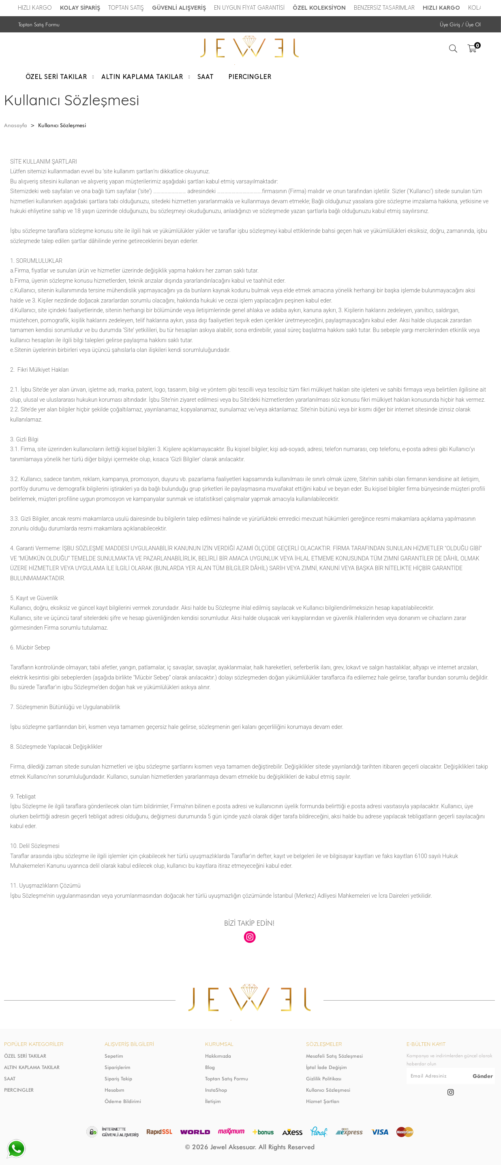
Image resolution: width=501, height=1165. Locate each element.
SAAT (9, 1079)
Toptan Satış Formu (39, 24)
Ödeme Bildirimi (123, 1101)
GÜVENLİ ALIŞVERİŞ (179, 7)
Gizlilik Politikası (323, 1079)
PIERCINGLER (19, 1090)
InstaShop (216, 1090)
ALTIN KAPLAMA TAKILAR (32, 1067)
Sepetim (114, 1056)
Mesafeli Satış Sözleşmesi (334, 1056)
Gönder (483, 1076)
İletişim (213, 1101)
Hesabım (114, 1090)
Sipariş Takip (118, 1079)
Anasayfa (15, 125)
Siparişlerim (118, 1067)
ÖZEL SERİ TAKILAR (25, 1056)
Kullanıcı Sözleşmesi (328, 1090)
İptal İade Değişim (326, 1067)
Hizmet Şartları (322, 1101)
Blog (210, 1067)
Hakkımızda (218, 1056)
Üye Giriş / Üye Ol (460, 24)
